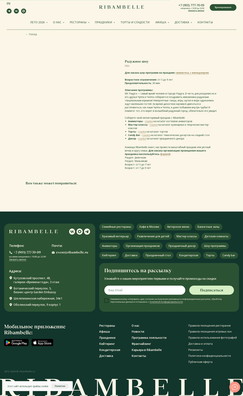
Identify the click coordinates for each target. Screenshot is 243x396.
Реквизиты (195, 350)
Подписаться (211, 290)
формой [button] (165, 154)
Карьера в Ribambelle (147, 350)
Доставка (106, 356)
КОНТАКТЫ (205, 22)
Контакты (139, 356)
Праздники (107, 338)
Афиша (104, 331)
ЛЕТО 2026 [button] (37, 22)
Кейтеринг (107, 344)
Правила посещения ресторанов (209, 325)
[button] (223, 7)
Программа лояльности (149, 338)
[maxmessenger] (23, 12)
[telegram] (9, 12)
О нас (135, 326)
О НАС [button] (57, 22)
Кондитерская (109, 350)
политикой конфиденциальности (166, 301)
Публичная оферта (200, 362)
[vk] (16, 12)
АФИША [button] (161, 22)
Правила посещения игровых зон (210, 331)
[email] (144, 290)
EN (8, 3)
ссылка (149, 121)
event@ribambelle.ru (72, 252)
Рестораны (107, 326)
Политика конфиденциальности (209, 356)
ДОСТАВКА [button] (182, 22)
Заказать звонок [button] (196, 10)
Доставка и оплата (200, 344)
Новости (138, 331)
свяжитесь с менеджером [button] (192, 72)
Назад (31, 34)
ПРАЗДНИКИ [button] (104, 22)
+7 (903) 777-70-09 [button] (191, 5)
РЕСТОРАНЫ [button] (78, 22)
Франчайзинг (141, 344)
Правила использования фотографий (212, 337)
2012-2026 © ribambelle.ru (19, 371)
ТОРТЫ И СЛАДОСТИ (135, 22)
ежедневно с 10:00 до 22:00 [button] (192, 8)
